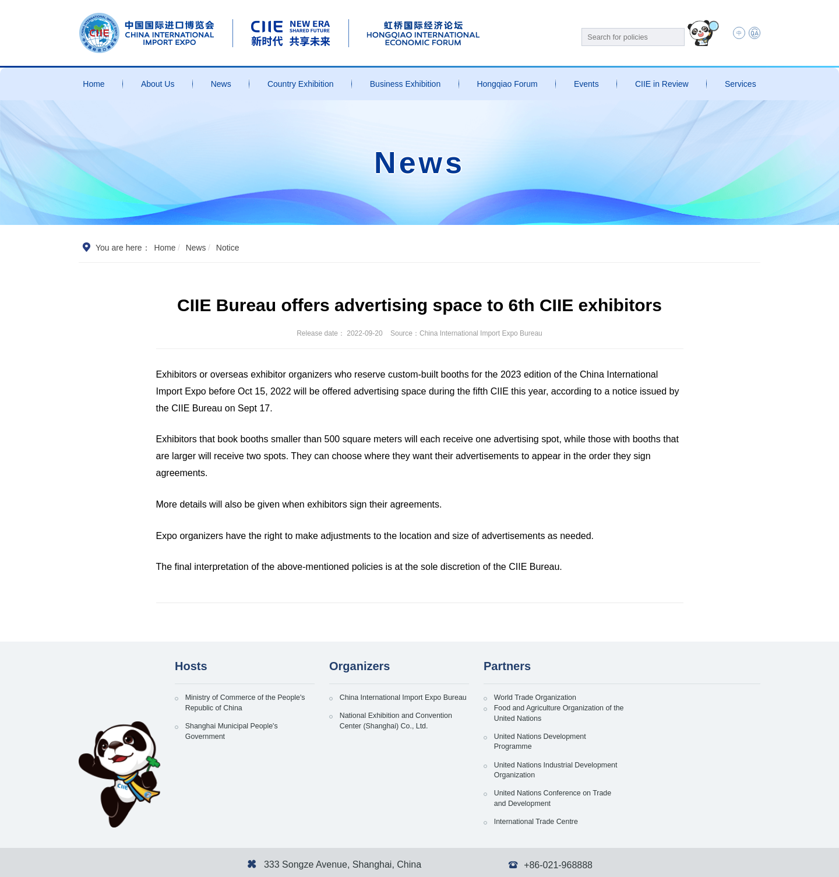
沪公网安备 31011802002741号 (271, 862)
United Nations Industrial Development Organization (679, 736)
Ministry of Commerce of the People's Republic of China (237, 704)
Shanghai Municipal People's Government (238, 736)
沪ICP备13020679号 (175, 862)
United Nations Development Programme (547, 736)
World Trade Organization (541, 698)
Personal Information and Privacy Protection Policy (609, 862)
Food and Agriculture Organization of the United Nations (693, 704)
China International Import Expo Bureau (398, 704)
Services (740, 84)
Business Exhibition (405, 84)
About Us (158, 84)
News (221, 84)
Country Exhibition (300, 84)
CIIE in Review (662, 84)
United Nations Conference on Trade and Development (550, 768)
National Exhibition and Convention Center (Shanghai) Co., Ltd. (404, 736)
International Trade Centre (678, 762)
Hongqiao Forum (507, 84)
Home (93, 84)
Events (586, 84)
